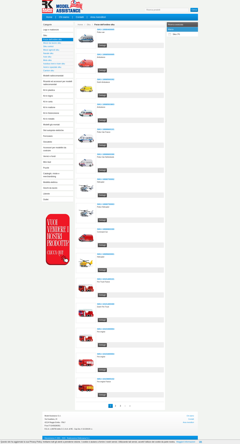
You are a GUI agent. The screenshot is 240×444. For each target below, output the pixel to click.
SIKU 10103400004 (105, 354)
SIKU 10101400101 (105, 279)
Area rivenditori (98, 17)
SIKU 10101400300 (105, 304)
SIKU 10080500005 (105, 54)
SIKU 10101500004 (105, 329)
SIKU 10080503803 (105, 104)
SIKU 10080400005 (105, 29)
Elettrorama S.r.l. (83, 438)
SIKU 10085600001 (105, 254)
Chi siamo (64, 17)
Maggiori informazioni (185, 442)
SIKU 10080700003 (105, 204)
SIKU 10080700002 (105, 179)
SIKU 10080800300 (105, 229)
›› (130, 406)
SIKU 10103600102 (105, 379)
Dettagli (102, 45)
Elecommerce (50, 438)
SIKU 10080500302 (105, 79)
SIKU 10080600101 (105, 129)
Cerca (194, 10)
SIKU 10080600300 (105, 154)
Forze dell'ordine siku (104, 24)
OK (200, 442)
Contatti (80, 17)
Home (49, 17)
